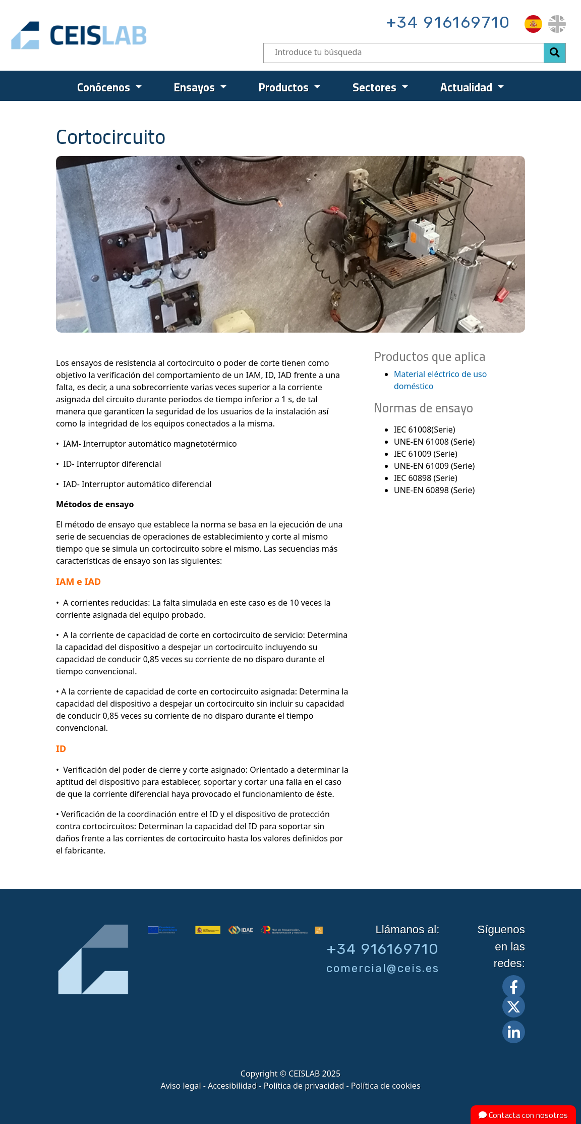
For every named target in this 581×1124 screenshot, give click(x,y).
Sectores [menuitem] (376, 87)
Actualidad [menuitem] (467, 87)
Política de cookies (386, 1085)
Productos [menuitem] (285, 87)
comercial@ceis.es (382, 968)
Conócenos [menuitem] (105, 87)
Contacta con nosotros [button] (523, 1114)
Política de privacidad (304, 1085)
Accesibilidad (232, 1085)
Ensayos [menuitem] (195, 87)
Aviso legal (180, 1085)
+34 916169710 (448, 22)
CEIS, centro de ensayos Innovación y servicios (117, 35)
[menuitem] (533, 24)
